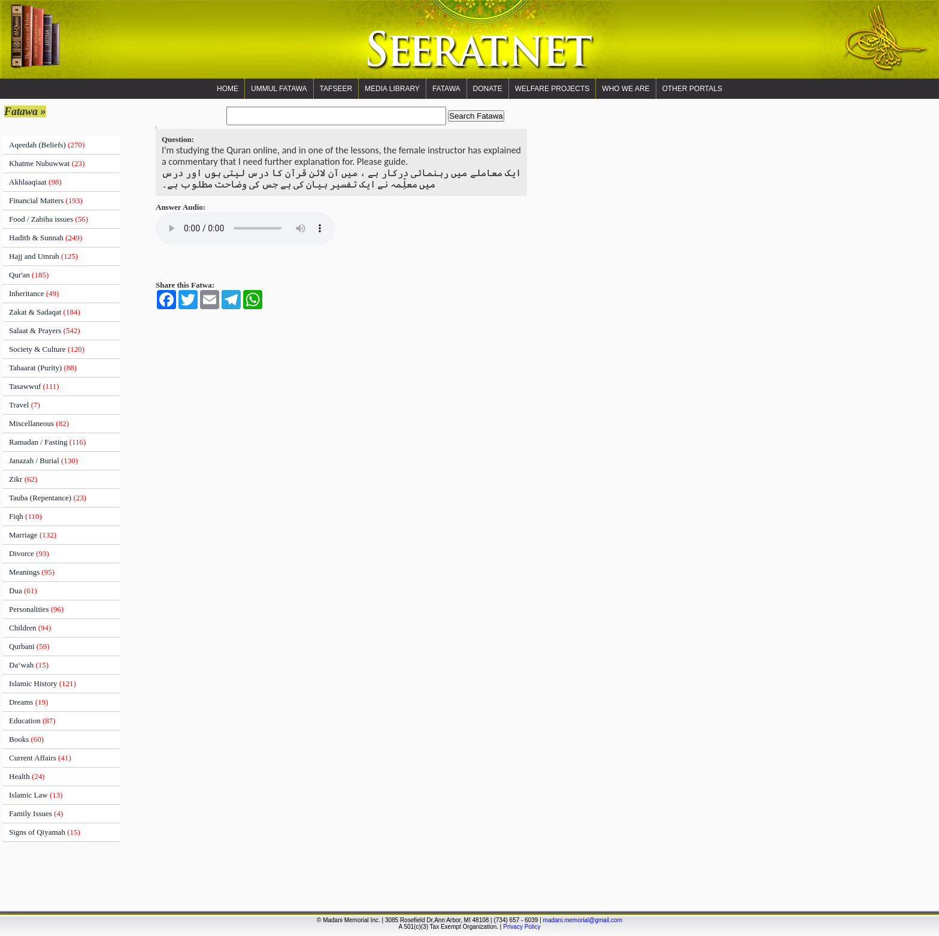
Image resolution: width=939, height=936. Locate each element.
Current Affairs (40, 757)
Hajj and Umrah (43, 256)
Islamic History (42, 683)
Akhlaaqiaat (35, 181)
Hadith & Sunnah (45, 237)
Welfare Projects (552, 88)
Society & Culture (46, 349)
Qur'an (29, 274)
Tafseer (336, 88)
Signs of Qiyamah (44, 832)
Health (27, 776)
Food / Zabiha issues (48, 219)
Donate (487, 88)
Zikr (23, 479)
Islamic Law (36, 794)
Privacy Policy (521, 926)
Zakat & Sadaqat (44, 311)
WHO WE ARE (625, 88)
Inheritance (34, 293)
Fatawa (446, 88)
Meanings (31, 571)
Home (227, 88)
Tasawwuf (34, 386)
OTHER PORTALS (692, 88)
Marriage (32, 534)
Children (30, 627)
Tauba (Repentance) (47, 497)
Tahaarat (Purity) (43, 367)
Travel (24, 404)
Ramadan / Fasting (47, 441)
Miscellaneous (39, 423)
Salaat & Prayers (44, 330)
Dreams (28, 702)
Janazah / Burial (43, 460)
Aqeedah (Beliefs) (46, 144)
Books (26, 739)
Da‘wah (29, 664)
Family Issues (36, 813)
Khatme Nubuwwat (46, 163)
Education (32, 720)
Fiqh (25, 516)
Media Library (392, 88)
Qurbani (29, 646)
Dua (23, 590)
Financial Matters (46, 200)
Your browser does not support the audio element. (245, 228)
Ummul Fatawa (279, 88)
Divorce (29, 553)
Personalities (36, 609)
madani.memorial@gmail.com (582, 920)
